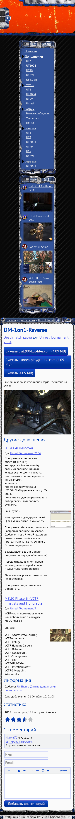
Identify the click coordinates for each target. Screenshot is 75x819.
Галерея (30, 128)
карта (27, 337)
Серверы (31, 161)
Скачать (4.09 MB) (19, 373)
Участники (32, 118)
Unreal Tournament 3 (23, 608)
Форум (30, 109)
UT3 (28, 61)
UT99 (29, 70)
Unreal (30, 75)
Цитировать (13, 741)
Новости (31, 51)
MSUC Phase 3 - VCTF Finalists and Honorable (23, 601)
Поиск (30, 122)
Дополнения (34, 56)
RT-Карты (32, 79)
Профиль (27, 741)
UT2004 (31, 65)
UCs (28, 151)
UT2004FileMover (19, 448)
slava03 (11, 738)
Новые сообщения (38, 113)
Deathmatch (13, 337)
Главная (11, 320)
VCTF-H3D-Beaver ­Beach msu (40, 279)
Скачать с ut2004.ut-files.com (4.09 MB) (36, 351)
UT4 (28, 132)
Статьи (29, 85)
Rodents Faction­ (38, 247)
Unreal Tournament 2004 (25, 453)
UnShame (23, 686)
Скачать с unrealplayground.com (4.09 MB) (35, 362)
